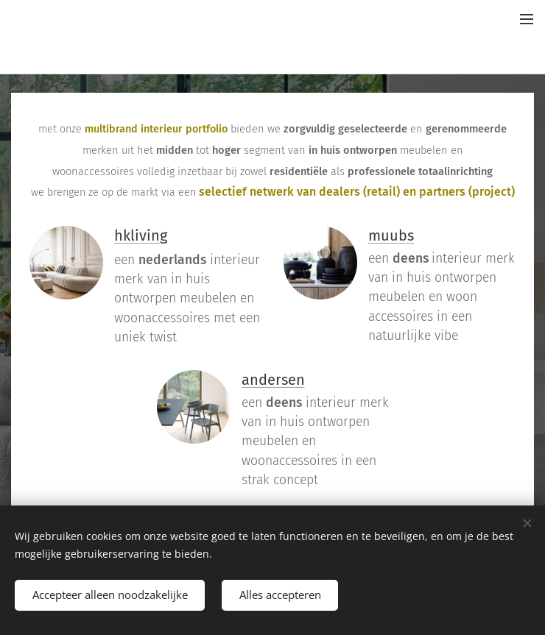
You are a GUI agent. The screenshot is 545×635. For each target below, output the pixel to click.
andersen (273, 380)
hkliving (140, 235)
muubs (391, 235)
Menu (526, 19)
